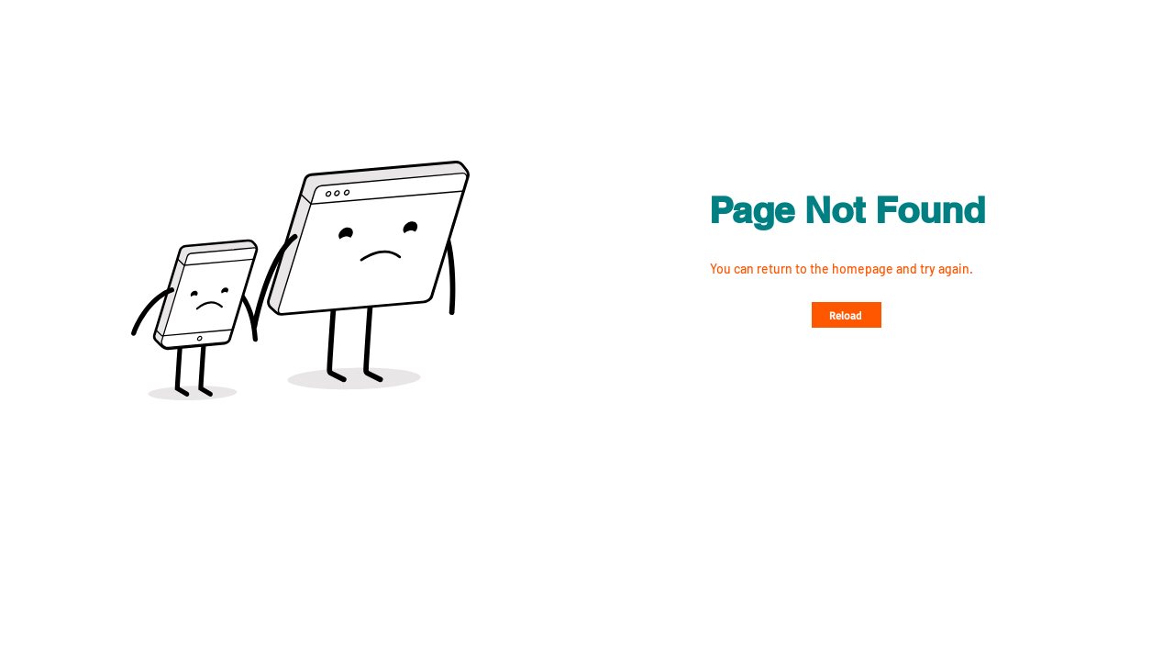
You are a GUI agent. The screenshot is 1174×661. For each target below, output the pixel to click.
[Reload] (846, 315)
